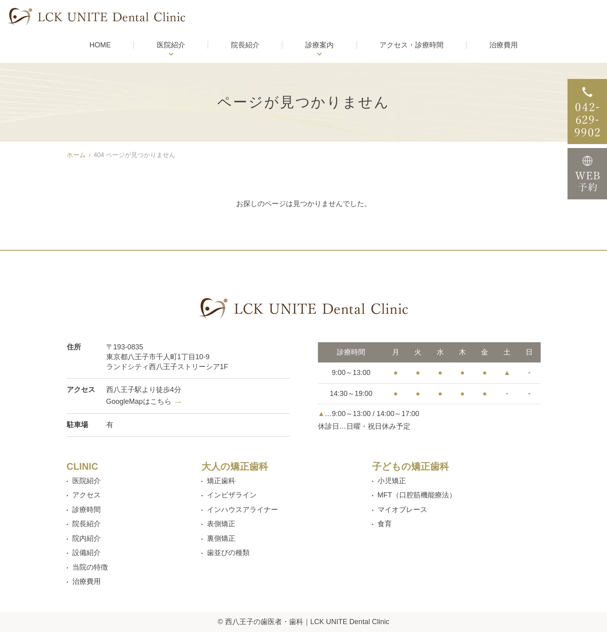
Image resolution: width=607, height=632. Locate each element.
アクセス (86, 495)
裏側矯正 (221, 538)
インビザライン (232, 495)
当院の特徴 (90, 567)
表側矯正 (221, 524)
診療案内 (319, 45)
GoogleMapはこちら (138, 401)
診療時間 (86, 510)
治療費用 (86, 581)
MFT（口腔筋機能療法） (417, 495)
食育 (385, 524)
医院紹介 (171, 45)
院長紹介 (86, 524)
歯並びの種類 (228, 553)
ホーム (76, 155)
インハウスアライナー (242, 510)
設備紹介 (86, 553)
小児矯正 (392, 481)
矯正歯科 (221, 481)
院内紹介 (86, 538)
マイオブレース (402, 510)
